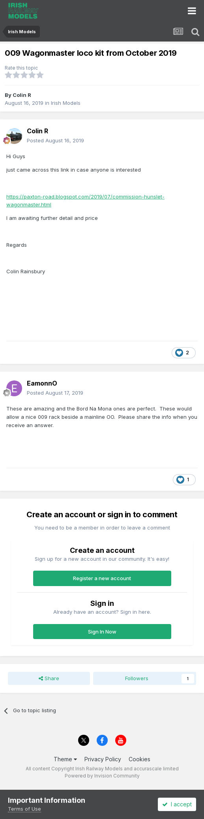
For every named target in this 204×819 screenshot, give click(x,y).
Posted (55, 140)
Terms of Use (24, 809)
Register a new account (102, 578)
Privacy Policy (102, 759)
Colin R (22, 95)
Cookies (139, 759)
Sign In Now (102, 631)
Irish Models (65, 103)
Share (49, 678)
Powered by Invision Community (102, 776)
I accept (177, 804)
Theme (65, 759)
